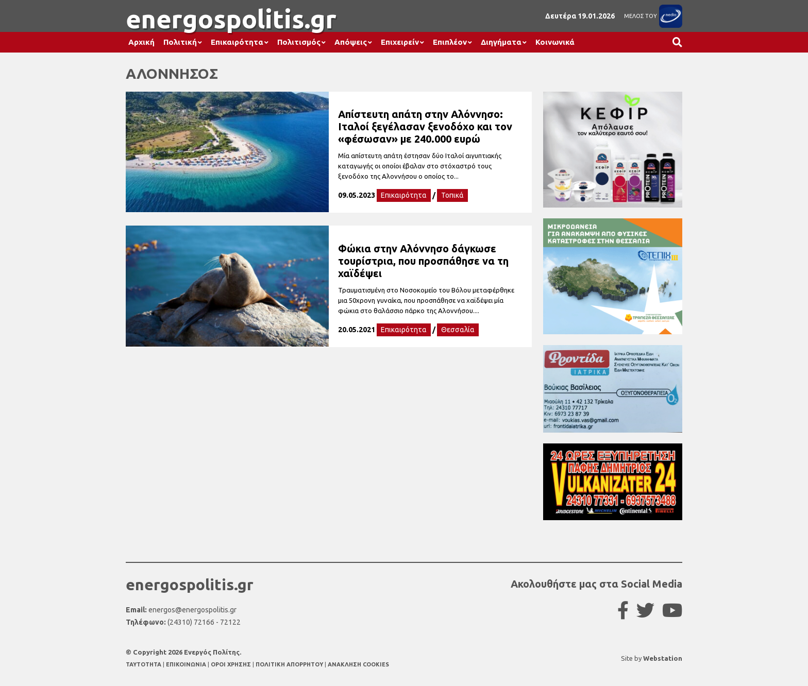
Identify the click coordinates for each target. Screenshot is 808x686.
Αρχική (141, 42)
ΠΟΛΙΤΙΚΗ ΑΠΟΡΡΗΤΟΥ (289, 664)
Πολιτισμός (299, 42)
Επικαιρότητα (237, 42)
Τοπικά (452, 195)
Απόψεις (350, 42)
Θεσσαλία (458, 329)
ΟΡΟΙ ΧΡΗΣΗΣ (231, 664)
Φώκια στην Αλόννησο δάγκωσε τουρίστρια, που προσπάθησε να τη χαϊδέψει (423, 261)
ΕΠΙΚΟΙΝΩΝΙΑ (187, 664)
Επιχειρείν (400, 42)
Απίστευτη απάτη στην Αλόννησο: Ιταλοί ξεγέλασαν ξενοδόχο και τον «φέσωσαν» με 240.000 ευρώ (425, 126)
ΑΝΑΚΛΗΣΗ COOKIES (358, 664)
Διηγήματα (501, 42)
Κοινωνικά (555, 42)
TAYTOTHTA (144, 664)
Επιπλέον (450, 42)
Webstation (662, 658)
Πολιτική (180, 42)
